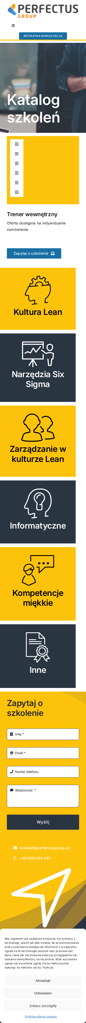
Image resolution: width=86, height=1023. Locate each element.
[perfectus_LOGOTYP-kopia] (43, 5)
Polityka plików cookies (41, 1016)
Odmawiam (43, 993)
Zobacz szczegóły (43, 1006)
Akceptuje (43, 980)
